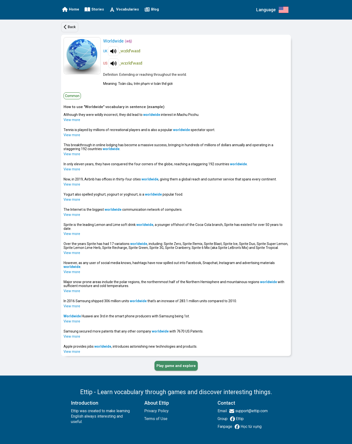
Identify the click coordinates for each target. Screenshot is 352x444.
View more (72, 120)
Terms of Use (155, 418)
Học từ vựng (251, 426)
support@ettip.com (251, 411)
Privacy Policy (156, 411)
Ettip (239, 418)
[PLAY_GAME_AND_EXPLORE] (176, 366)
